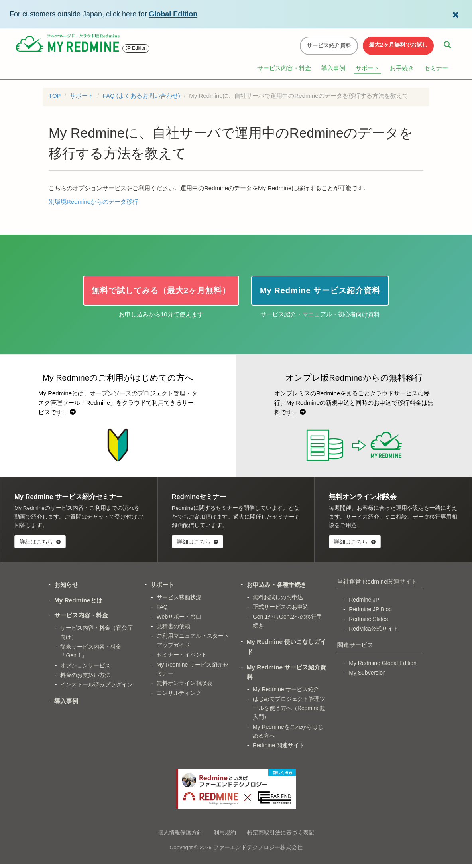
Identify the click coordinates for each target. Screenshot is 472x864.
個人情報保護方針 (180, 832)
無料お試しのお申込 (278, 597)
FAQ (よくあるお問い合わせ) (141, 95)
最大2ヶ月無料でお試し (398, 44)
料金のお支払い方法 (85, 675)
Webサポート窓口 (179, 616)
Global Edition (173, 14)
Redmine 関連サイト (279, 745)
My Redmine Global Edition (383, 663)
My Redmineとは (78, 600)
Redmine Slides (368, 619)
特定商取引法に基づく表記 (280, 832)
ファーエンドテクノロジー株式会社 (258, 847)
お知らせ (66, 584)
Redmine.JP (364, 599)
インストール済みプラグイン (96, 684)
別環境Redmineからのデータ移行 (93, 201)
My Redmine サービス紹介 (286, 689)
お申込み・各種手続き (277, 584)
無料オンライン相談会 (184, 683)
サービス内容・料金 (284, 68)
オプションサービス (85, 665)
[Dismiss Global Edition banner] (455, 14)
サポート (368, 68)
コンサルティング (179, 693)
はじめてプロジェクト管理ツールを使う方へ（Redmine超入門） (289, 708)
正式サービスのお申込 (281, 607)
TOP (55, 95)
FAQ (162, 607)
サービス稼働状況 (179, 597)
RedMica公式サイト (374, 628)
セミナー (436, 68)
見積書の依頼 (173, 626)
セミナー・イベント (182, 654)
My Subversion (367, 672)
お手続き (402, 68)
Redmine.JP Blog (370, 609)
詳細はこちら (40, 542)
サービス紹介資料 (329, 45)
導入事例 (333, 68)
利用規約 (225, 832)
